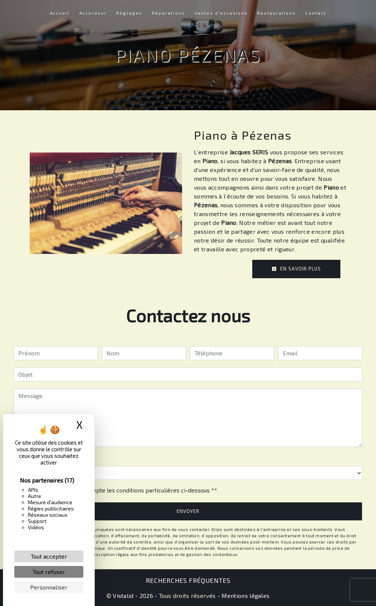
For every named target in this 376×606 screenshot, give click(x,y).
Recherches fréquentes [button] (188, 580)
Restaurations (276, 12)
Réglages (129, 12)
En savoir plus (296, 269)
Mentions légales (245, 595)
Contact (316, 12)
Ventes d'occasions (221, 12)
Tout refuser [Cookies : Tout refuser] (49, 571)
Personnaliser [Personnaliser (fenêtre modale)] (49, 587)
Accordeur (93, 12)
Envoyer (188, 511)
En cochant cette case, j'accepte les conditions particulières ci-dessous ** (119, 490)
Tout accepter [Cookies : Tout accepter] (49, 556)
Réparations (168, 12)
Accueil (60, 12)
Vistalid (123, 595)
